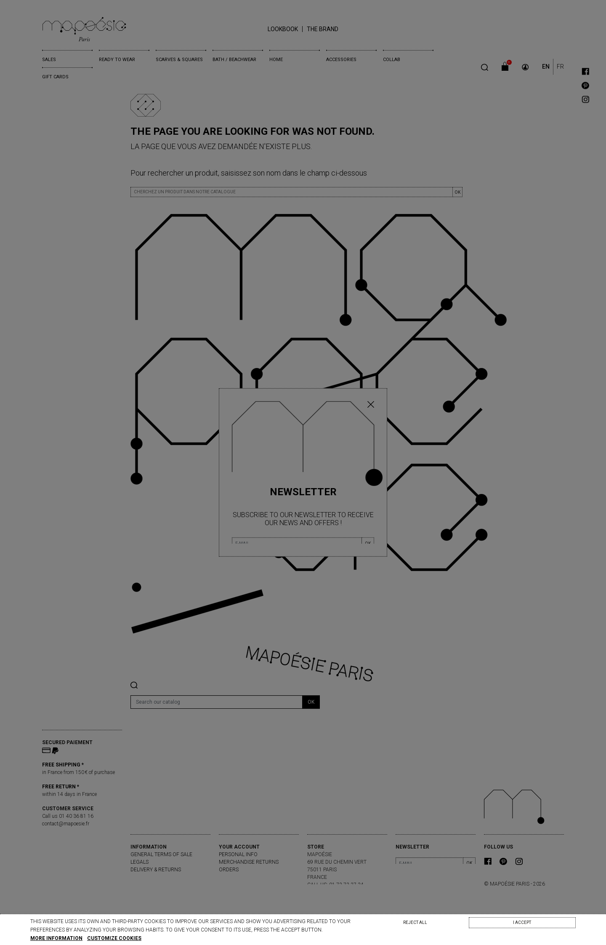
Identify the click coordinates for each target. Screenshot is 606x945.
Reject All (415, 922)
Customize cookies (114, 938)
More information (56, 938)
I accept (522, 922)
